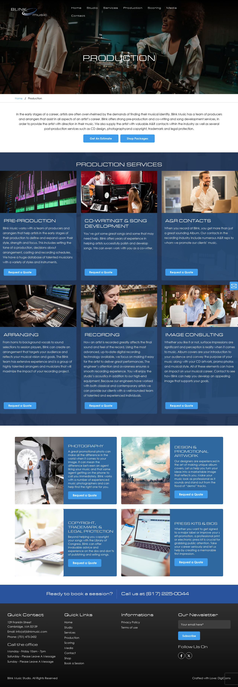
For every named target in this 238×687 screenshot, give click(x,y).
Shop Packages (137, 138)
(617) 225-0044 (167, 594)
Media (171, 8)
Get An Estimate (101, 138)
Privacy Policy (130, 622)
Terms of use (129, 627)
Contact (78, 16)
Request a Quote (20, 272)
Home (76, 8)
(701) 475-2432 (27, 636)
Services (110, 8)
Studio (92, 8)
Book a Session (74, 663)
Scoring (154, 8)
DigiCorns (224, 678)
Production (132, 8)
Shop (67, 658)
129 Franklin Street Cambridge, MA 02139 (22, 624)
